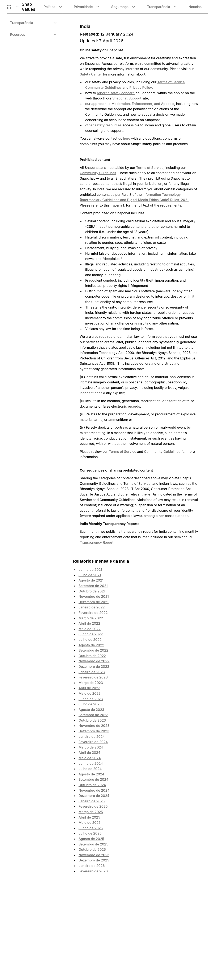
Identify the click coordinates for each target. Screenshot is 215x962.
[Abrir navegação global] (9, 7)
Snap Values (28, 7)
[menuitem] (33, 22)
